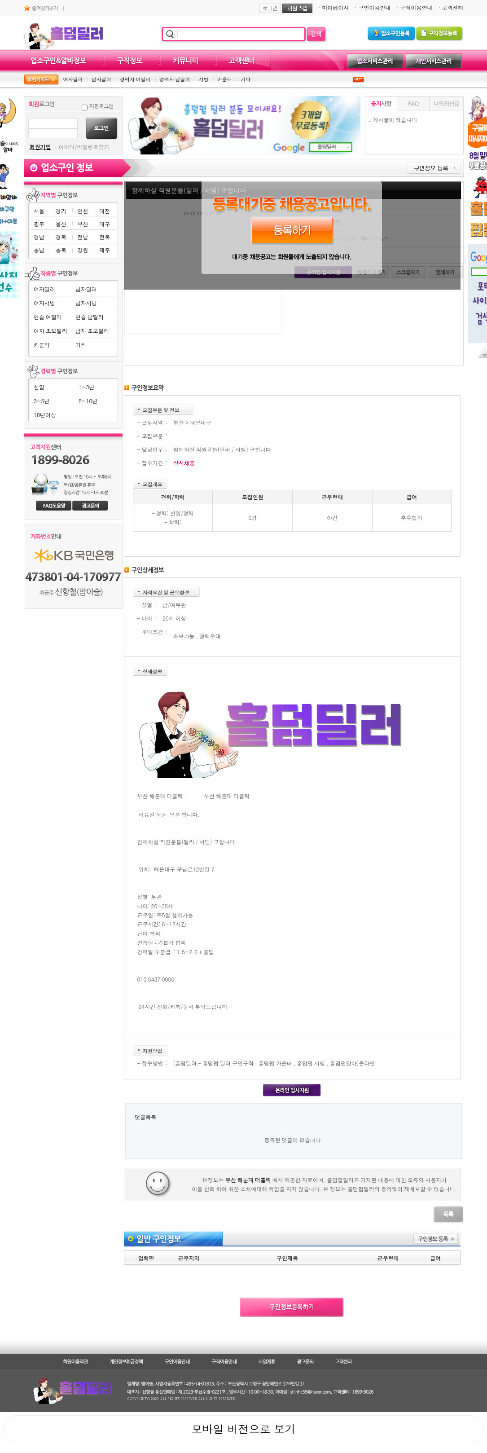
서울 (39, 211)
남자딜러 (101, 79)
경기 (61, 211)
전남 (82, 237)
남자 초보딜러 (92, 331)
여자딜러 (73, 79)
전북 (104, 237)
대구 (104, 224)
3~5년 (41, 401)
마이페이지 (335, 7)
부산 (82, 224)
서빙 (204, 79)
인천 (82, 211)
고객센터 (453, 7)
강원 (82, 250)
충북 (61, 250)
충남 (39, 250)
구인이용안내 (374, 7)
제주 (104, 250)
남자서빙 (86, 303)
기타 (245, 79)
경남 (39, 237)
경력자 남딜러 (174, 79)
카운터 (224, 79)
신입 (39, 387)
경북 (61, 237)
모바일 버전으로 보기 (243, 1428)
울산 (61, 224)
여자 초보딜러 (50, 331)
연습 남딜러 (89, 317)
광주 (39, 224)
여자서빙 (44, 303)
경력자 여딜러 (135, 79)
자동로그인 (101, 106)
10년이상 (45, 414)
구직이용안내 (416, 7)
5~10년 (88, 401)
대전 (104, 211)
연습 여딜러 (48, 317)
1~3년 (86, 387)
